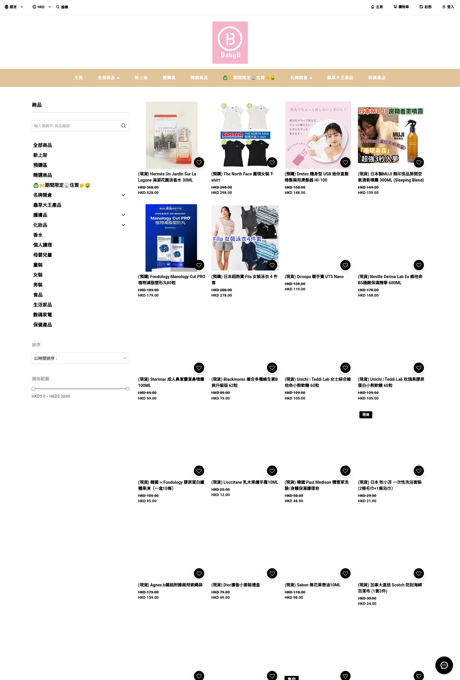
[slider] (33, 389)
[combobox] (80, 358)
